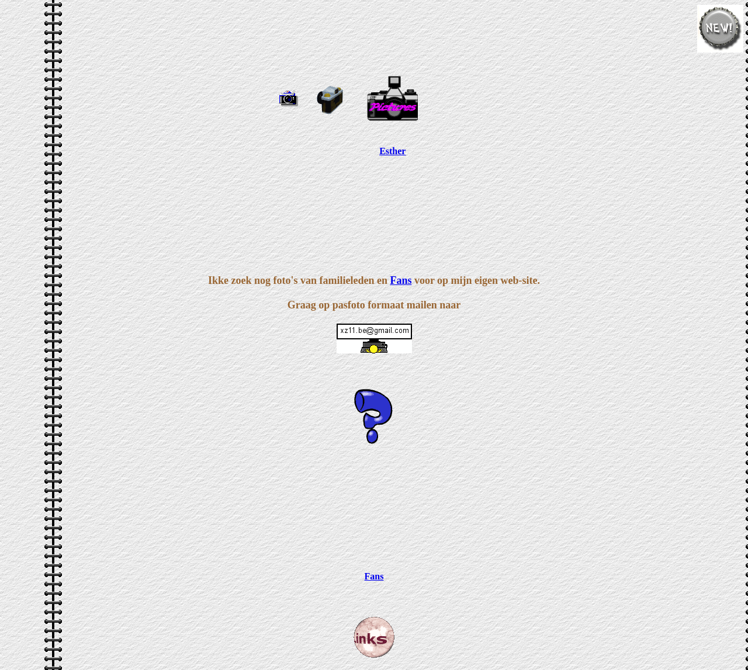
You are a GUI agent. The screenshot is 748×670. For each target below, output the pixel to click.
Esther (392, 151)
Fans (400, 280)
